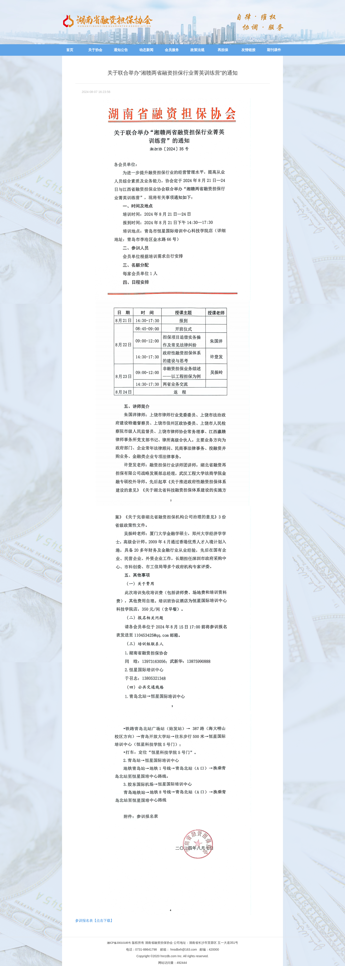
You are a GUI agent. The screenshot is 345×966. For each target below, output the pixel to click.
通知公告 (121, 50)
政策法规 (197, 50)
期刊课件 (274, 50)
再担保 (223, 50)
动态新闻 (146, 50)
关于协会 (95, 50)
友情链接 (248, 50)
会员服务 (172, 50)
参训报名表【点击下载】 (94, 920)
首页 (69, 50)
